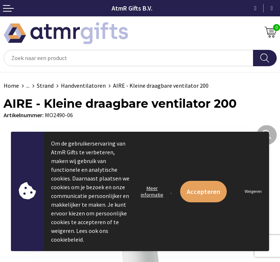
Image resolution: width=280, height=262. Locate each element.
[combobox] (128, 58)
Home (11, 85)
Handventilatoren (83, 85)
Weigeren (253, 191)
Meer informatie (152, 191)
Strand (45, 85)
